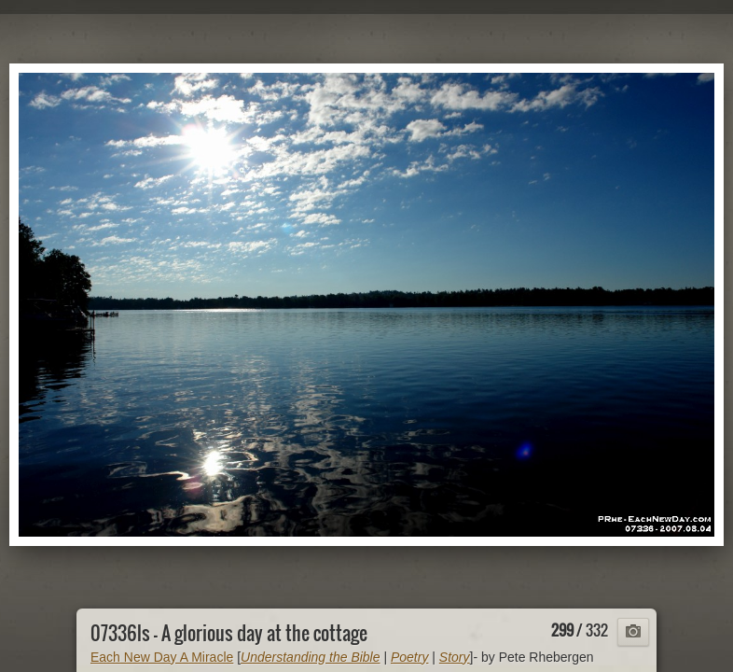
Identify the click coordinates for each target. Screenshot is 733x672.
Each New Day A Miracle (161, 657)
